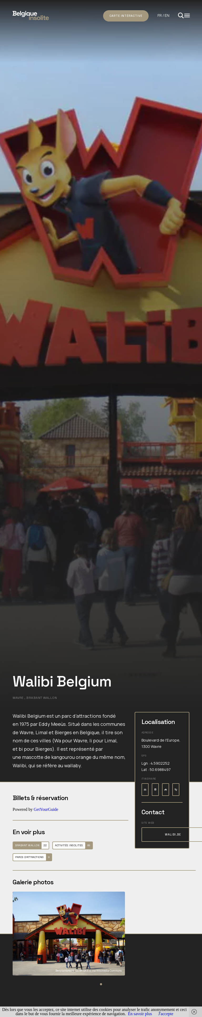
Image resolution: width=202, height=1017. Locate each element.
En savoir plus (140, 1013)
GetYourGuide (46, 809)
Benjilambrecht (64, 970)
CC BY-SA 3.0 (83, 970)
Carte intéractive (125, 16)
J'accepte (165, 1013)
